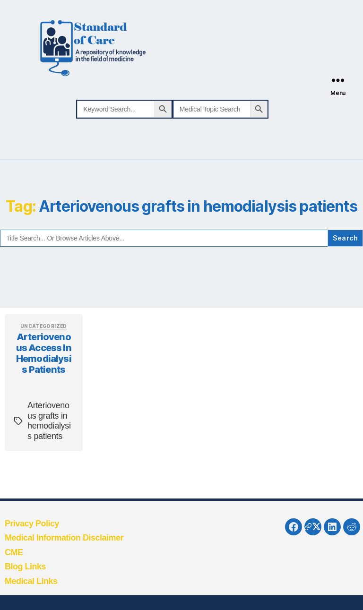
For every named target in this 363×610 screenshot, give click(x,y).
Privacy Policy (32, 523)
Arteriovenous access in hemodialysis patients (43, 353)
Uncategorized (43, 326)
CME (14, 552)
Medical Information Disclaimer (64, 537)
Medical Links (31, 581)
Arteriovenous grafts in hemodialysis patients (49, 421)
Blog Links (25, 566)
